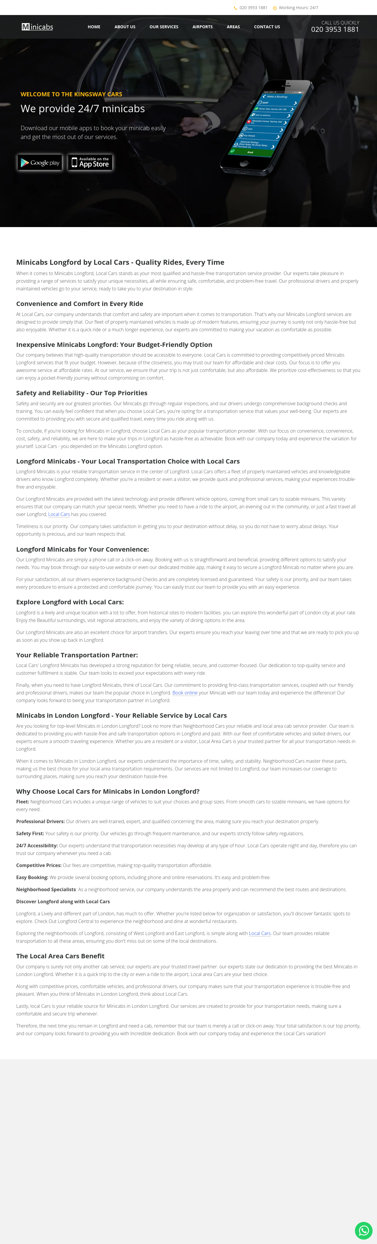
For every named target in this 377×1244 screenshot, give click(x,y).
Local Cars (59, 514)
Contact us (267, 26)
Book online (185, 692)
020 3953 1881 (254, 7)
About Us (125, 26)
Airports (203, 26)
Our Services (164, 26)
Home (94, 26)
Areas (233, 26)
